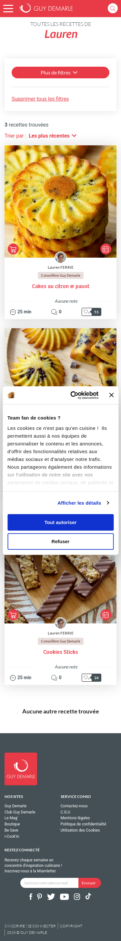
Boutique (12, 824)
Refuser (61, 541)
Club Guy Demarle (20, 812)
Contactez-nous (74, 806)
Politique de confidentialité (83, 824)
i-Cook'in (12, 836)
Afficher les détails (79, 503)
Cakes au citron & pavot (60, 287)
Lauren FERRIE (61, 267)
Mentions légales (75, 818)
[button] (8, 8)
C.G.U (65, 812)
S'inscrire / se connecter (30, 926)
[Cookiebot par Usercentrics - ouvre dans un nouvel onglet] (73, 395)
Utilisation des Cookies (80, 830)
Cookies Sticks (60, 652)
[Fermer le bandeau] (111, 395)
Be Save (11, 830)
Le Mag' (11, 818)
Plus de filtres (59, 72)
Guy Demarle (15, 806)
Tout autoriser (61, 522)
